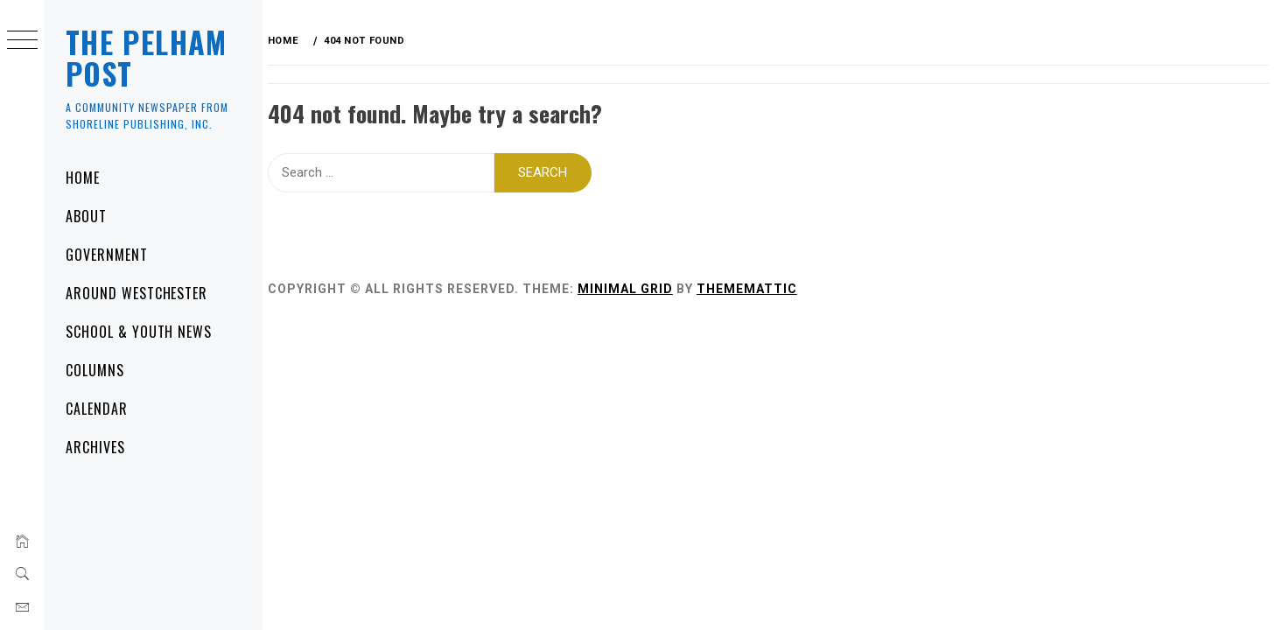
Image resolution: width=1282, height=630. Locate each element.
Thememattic (754, 288)
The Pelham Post (147, 57)
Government (107, 254)
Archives (95, 447)
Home (83, 177)
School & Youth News (139, 331)
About (86, 216)
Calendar (97, 408)
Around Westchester (136, 293)
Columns (95, 370)
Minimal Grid (633, 288)
